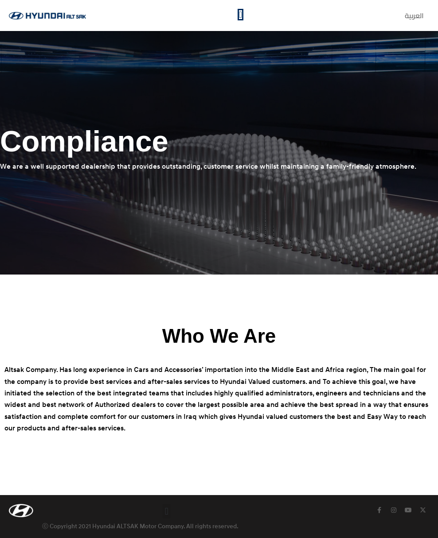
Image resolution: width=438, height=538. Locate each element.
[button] (166, 511)
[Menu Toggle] (240, 14)
